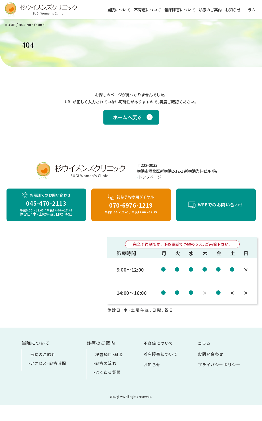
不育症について (147, 10)
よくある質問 (108, 372)
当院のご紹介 (43, 354)
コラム (249, 10)
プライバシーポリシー (219, 364)
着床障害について (179, 10)
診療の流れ (105, 363)
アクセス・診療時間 (48, 363)
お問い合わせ (210, 354)
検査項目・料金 (109, 354)
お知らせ (233, 10)
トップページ (149, 177)
